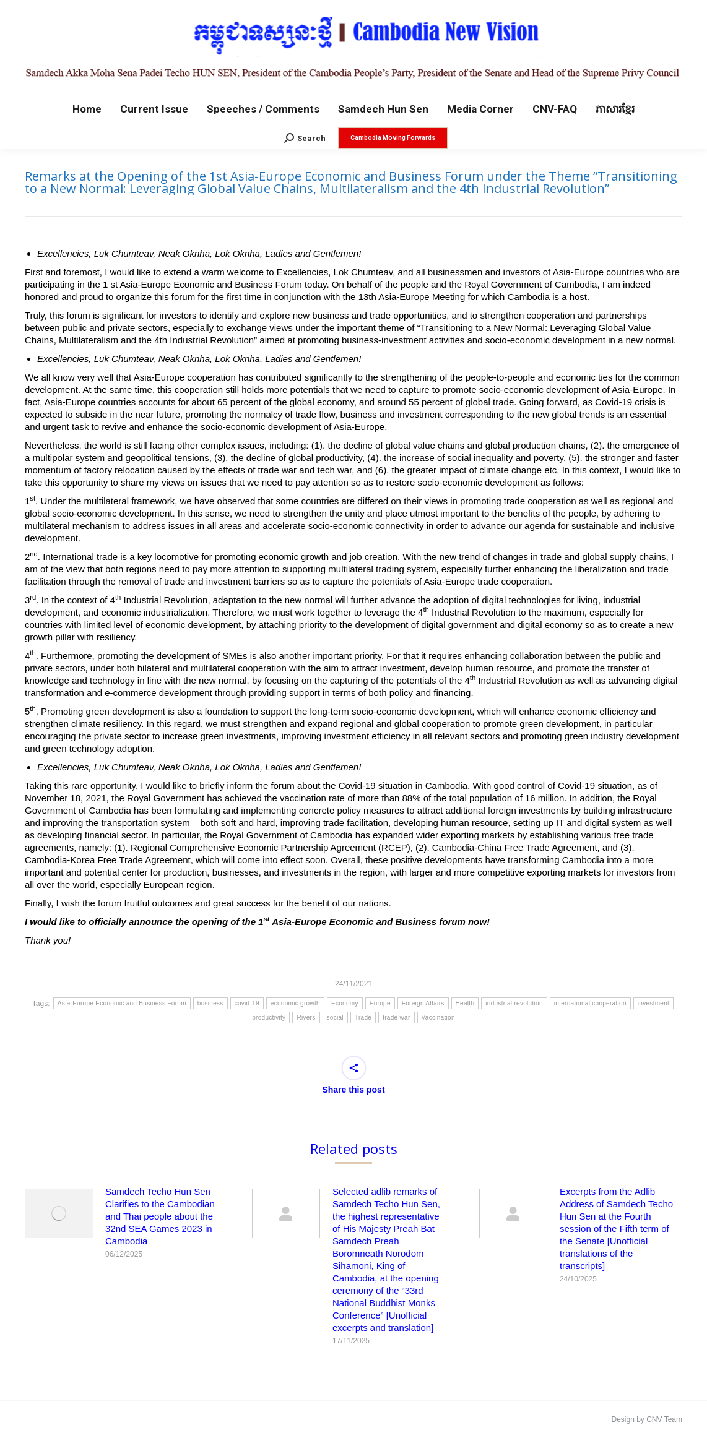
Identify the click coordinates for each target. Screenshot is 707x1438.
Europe (380, 1003)
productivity (268, 1017)
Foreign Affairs (423, 1003)
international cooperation (590, 1003)
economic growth (295, 1003)
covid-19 (247, 1003)
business (210, 1003)
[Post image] (59, 1213)
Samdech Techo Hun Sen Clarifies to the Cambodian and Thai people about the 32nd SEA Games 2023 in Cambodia (160, 1216)
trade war (396, 1017)
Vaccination (438, 1017)
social (335, 1017)
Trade (363, 1017)
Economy (344, 1003)
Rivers (306, 1017)
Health (465, 1003)
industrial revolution (513, 1003)
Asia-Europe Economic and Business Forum (122, 1003)
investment (653, 1003)
